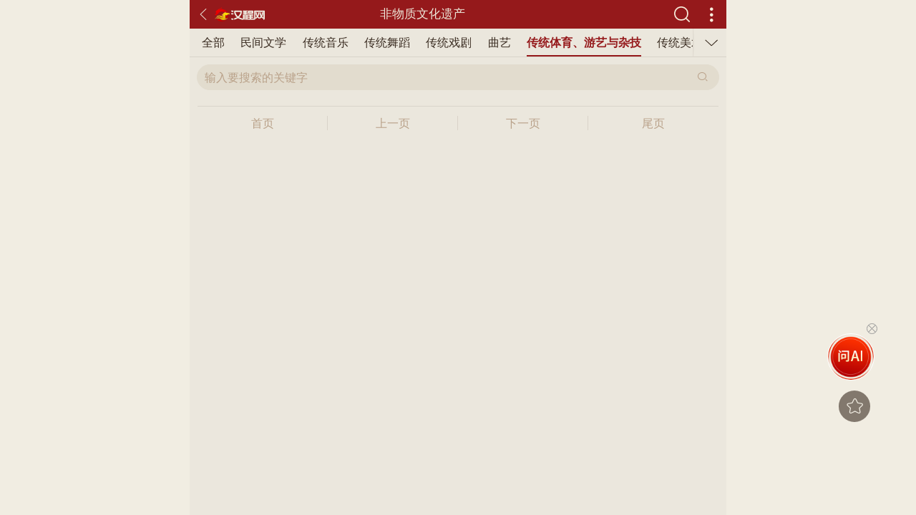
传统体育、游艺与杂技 (441, 42)
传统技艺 (600, 42)
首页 (262, 123)
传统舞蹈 (245, 42)
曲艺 (357, 42)
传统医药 (661, 42)
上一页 (393, 123)
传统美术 (537, 42)
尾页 (653, 123)
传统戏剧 (306, 42)
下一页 (523, 123)
